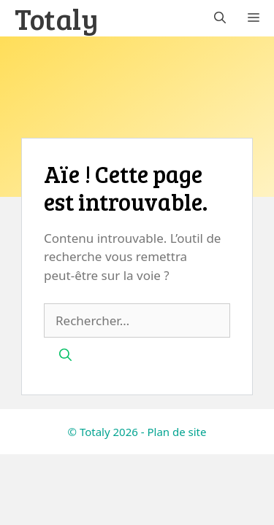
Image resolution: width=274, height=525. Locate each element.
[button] (220, 18)
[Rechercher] (65, 355)
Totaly (57, 18)
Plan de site (176, 431)
